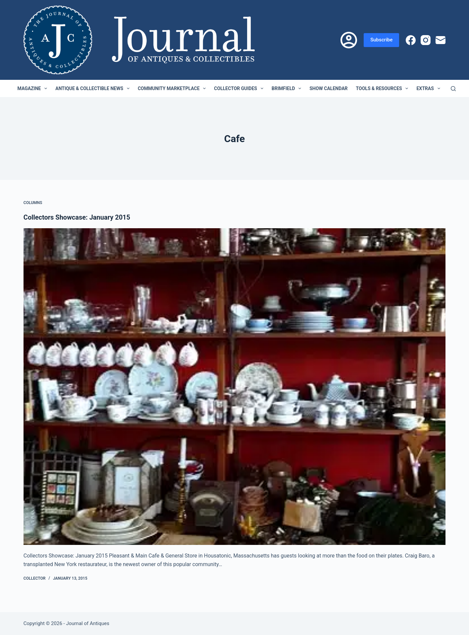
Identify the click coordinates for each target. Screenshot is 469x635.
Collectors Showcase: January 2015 (77, 217)
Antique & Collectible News (93, 88)
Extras (429, 88)
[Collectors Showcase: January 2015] (234, 386)
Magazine (34, 88)
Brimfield (288, 88)
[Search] (453, 88)
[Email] (440, 40)
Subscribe (381, 40)
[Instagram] (426, 40)
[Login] (348, 40)
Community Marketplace (173, 88)
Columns (33, 202)
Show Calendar (328, 88)
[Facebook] (411, 40)
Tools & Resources (383, 88)
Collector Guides (240, 88)
